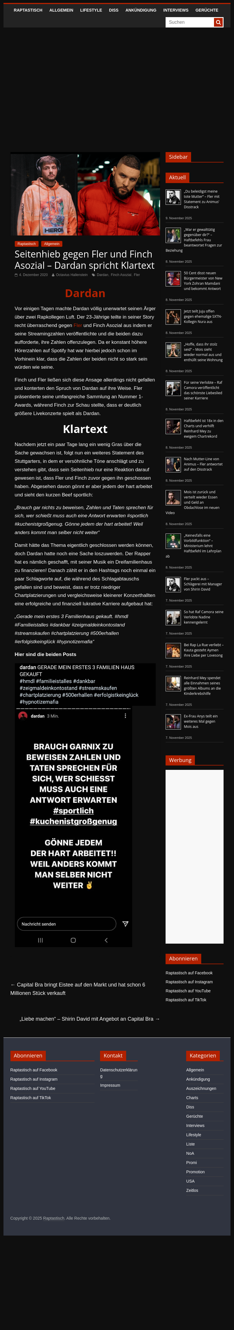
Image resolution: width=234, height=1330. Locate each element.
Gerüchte (206, 10)
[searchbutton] (218, 22)
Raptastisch (28, 10)
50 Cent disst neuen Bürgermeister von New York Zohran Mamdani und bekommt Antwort (203, 281)
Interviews (175, 10)
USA (190, 1181)
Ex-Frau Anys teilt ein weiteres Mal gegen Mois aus (200, 721)
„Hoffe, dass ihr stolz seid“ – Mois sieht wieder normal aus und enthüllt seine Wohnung (203, 352)
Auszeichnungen (201, 1088)
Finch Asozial (121, 275)
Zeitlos (192, 1190)
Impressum (110, 1085)
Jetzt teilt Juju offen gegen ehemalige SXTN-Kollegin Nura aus (203, 316)
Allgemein (61, 10)
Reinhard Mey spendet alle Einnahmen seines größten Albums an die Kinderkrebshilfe (202, 685)
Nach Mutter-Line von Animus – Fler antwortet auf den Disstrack (203, 464)
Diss (114, 10)
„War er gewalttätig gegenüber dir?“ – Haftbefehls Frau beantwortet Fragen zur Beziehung (194, 240)
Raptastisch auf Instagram (189, 982)
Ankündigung (141, 10)
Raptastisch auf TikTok (186, 999)
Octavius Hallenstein (72, 275)
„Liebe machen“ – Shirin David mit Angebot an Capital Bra (90, 1019)
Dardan (102, 275)
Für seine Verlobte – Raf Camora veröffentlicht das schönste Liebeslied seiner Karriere (203, 390)
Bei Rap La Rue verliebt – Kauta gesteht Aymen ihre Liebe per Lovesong (204, 650)
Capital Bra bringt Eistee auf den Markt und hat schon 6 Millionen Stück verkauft (77, 989)
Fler (137, 275)
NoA (190, 1153)
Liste (190, 1144)
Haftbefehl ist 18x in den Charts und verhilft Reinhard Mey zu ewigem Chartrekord (203, 428)
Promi (191, 1162)
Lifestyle (91, 10)
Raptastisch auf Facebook (189, 973)
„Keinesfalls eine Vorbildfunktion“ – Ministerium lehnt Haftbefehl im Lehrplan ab (193, 546)
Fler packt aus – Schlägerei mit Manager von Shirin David (203, 584)
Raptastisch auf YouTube (188, 991)
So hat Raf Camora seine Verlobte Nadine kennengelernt (203, 617)
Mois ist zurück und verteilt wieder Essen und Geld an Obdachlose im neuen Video (192, 502)
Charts (192, 1097)
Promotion (195, 1172)
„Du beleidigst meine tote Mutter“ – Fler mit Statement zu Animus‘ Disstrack (202, 199)
